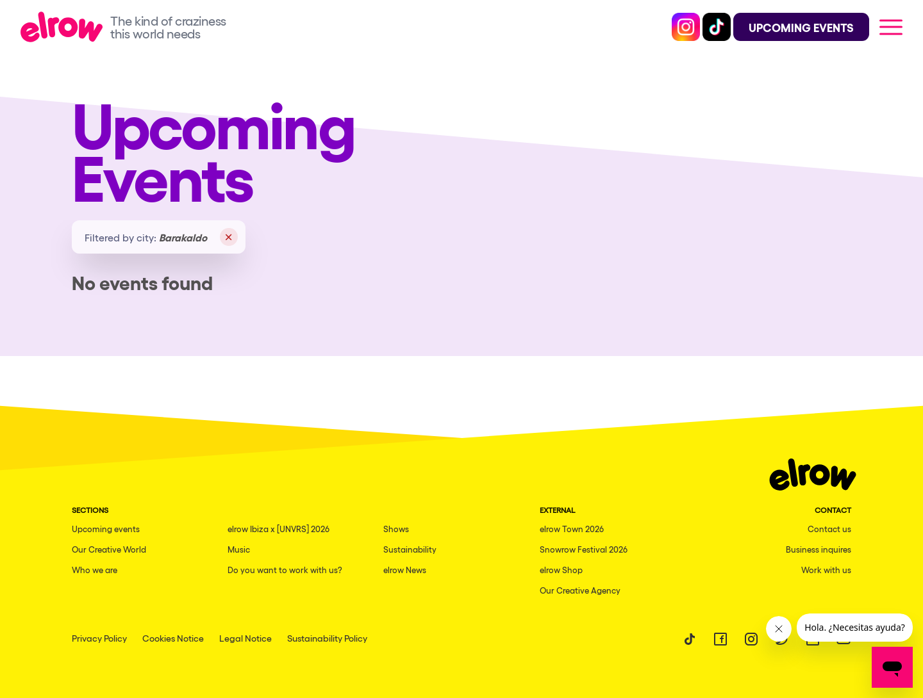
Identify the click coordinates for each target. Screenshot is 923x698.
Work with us (826, 569)
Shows (396, 528)
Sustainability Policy (327, 638)
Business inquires (818, 549)
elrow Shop (561, 569)
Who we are (94, 569)
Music (239, 549)
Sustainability (410, 549)
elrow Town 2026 (572, 528)
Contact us (829, 528)
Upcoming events (106, 528)
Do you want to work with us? (285, 569)
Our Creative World (109, 549)
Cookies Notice (173, 638)
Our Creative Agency (580, 590)
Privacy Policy (99, 638)
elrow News (404, 569)
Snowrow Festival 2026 (584, 549)
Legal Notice (245, 638)
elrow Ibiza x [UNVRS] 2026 (278, 528)
